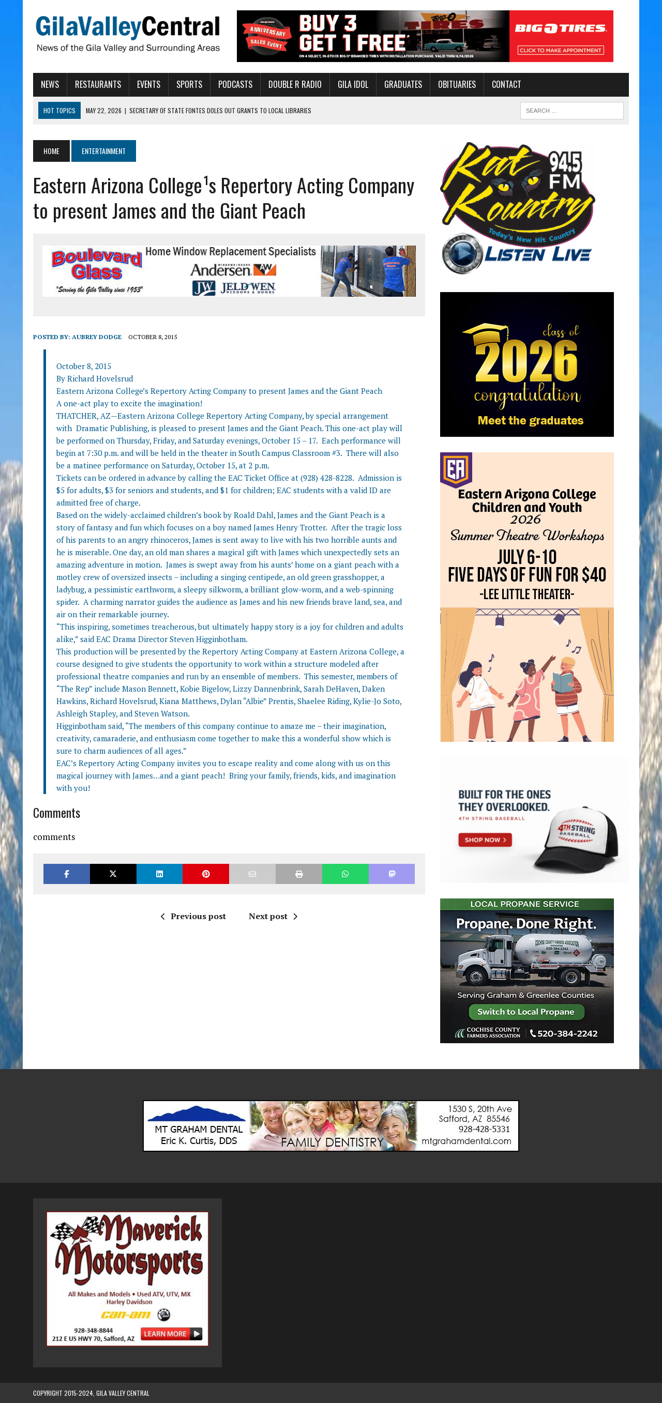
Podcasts (235, 84)
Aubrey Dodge (97, 337)
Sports (189, 84)
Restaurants (98, 84)
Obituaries (457, 84)
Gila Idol (353, 84)
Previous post (193, 916)
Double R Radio (295, 84)
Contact (506, 84)
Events (148, 84)
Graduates (403, 84)
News (50, 84)
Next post (273, 916)
